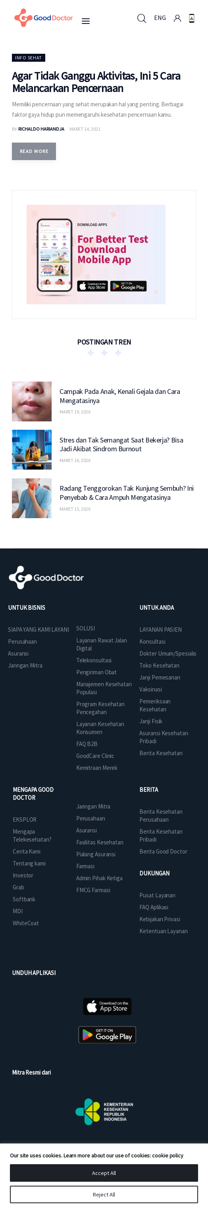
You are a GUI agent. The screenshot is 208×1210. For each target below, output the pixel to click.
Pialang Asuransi (96, 854)
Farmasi (85, 866)
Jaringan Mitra (25, 665)
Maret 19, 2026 (75, 412)
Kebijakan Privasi (159, 919)
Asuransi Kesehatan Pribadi (163, 737)
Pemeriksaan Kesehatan (155, 705)
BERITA (148, 789)
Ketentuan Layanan (163, 931)
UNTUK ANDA (156, 607)
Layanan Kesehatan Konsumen (100, 728)
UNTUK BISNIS (26, 607)
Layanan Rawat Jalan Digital (101, 644)
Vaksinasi (150, 689)
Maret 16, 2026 (75, 460)
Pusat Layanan (157, 895)
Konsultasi (152, 641)
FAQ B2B (87, 744)
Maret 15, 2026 (75, 509)
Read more (34, 151)
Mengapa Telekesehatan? (32, 835)
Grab (18, 887)
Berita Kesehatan (160, 753)
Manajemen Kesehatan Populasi (104, 688)
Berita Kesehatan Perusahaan (160, 815)
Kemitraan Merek (97, 767)
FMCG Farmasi (93, 890)
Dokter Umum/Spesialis (167, 653)
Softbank (24, 899)
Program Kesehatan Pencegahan (100, 708)
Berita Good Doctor (163, 851)
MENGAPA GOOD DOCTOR (33, 793)
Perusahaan (22, 641)
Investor (23, 875)
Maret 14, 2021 (84, 129)
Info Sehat (28, 58)
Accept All (104, 1173)
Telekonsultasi (94, 660)
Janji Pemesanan (159, 677)
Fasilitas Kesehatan (99, 842)
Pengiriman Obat (96, 672)
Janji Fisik (150, 721)
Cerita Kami (26, 851)
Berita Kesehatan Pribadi (160, 835)
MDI (18, 911)
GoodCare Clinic (95, 756)
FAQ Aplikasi (153, 907)
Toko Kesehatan (159, 665)
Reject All (104, 1194)
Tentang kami (29, 863)
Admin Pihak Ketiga (99, 878)
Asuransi (18, 653)
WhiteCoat (26, 923)
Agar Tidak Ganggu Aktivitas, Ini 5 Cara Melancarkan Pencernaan (96, 82)
